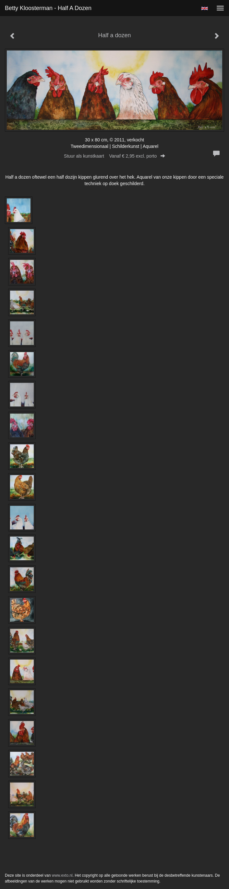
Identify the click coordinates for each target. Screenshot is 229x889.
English (204, 8)
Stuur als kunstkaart (114, 156)
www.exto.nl (62, 875)
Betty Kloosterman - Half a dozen (48, 8)
